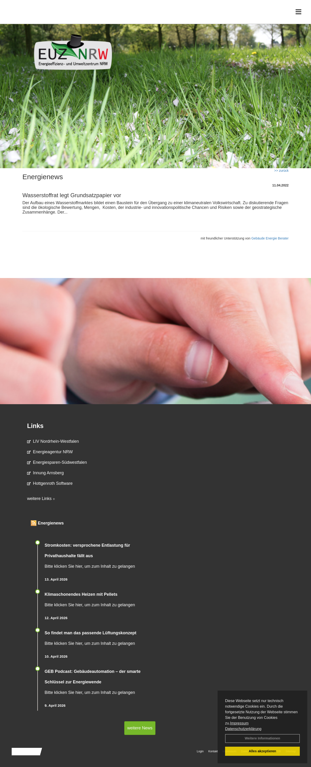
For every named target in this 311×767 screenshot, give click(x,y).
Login (200, 751)
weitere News (139, 728)
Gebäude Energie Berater (270, 238)
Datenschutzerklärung (243, 729)
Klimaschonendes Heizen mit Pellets (81, 594)
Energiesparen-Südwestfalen (57, 462)
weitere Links (41, 498)
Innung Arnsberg (45, 473)
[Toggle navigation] (298, 13)
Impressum (239, 723)
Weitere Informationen (262, 738)
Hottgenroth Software (50, 483)
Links (35, 425)
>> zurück (281, 170)
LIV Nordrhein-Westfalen (53, 441)
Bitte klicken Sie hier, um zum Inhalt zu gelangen (90, 566)
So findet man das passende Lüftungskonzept (90, 633)
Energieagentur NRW (50, 451)
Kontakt (213, 751)
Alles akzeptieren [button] (262, 751)
